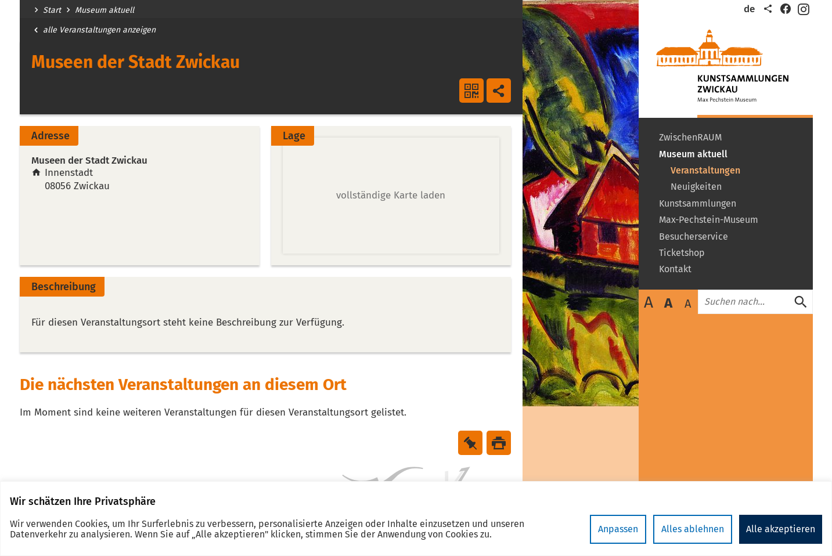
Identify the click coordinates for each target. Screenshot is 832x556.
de (749, 9)
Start (52, 10)
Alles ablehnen (692, 529)
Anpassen (618, 529)
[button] (391, 196)
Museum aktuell (104, 10)
